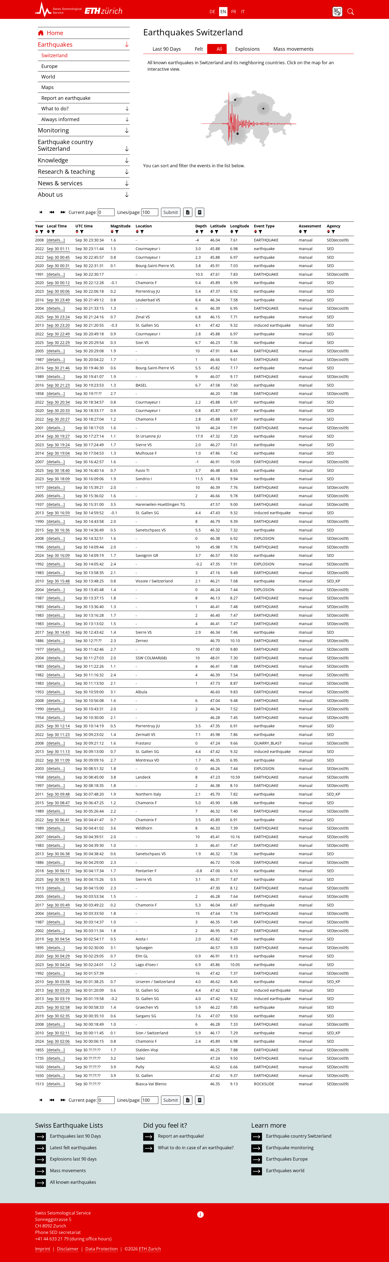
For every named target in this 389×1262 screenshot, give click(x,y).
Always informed (85, 119)
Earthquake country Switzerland (84, 145)
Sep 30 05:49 (58, 905)
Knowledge (84, 160)
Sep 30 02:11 (58, 1032)
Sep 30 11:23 (58, 734)
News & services (84, 183)
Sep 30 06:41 (58, 819)
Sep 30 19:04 (58, 453)
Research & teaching (84, 171)
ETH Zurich (150, 1249)
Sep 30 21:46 (58, 367)
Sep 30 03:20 (58, 990)
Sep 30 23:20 (58, 325)
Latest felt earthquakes (73, 1148)
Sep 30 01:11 (58, 248)
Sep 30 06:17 (58, 870)
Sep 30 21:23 (58, 385)
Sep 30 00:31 (58, 265)
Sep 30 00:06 (58, 291)
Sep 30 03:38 (58, 981)
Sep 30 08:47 (58, 802)
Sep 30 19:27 (58, 436)
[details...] (56, 240)
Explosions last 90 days (73, 1159)
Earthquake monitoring (290, 1148)
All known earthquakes (73, 1182)
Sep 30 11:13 (58, 751)
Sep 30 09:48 (58, 794)
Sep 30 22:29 (58, 342)
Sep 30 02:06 (58, 1041)
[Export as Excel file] (187, 212)
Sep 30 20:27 (58, 419)
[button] (58, 9)
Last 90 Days (164, 49)
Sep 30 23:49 (58, 299)
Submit (170, 212)
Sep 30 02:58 (58, 1007)
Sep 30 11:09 (58, 760)
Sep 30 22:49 (58, 333)
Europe (49, 66)
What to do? (85, 108)
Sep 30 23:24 (58, 316)
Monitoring (84, 130)
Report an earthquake (65, 98)
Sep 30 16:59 (58, 512)
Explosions (245, 48)
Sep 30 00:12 (58, 282)
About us (84, 194)
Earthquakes (84, 44)
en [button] (223, 12)
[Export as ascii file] (199, 212)
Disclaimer (68, 1249)
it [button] (243, 12)
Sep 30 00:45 (58, 257)
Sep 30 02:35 (58, 1015)
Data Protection (101, 1249)
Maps (47, 87)
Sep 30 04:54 (58, 939)
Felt (196, 49)
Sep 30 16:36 (58, 530)
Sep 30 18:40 (58, 470)
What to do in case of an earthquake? (196, 1148)
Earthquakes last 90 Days (75, 1136)
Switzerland (54, 55)
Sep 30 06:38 (58, 853)
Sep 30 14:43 (58, 632)
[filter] (40, 231)
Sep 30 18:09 (58, 478)
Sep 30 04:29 (58, 956)
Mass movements (291, 49)
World (48, 76)
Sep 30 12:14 (58, 725)
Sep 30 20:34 (58, 402)
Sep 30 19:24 (58, 444)
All (217, 49)
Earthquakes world (285, 1171)
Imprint (42, 1249)
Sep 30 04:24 (58, 964)
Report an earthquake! (181, 1136)
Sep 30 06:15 (58, 879)
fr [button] (233, 12)
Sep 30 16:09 (58, 555)
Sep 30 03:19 (58, 998)
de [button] (212, 12)
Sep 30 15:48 (58, 581)
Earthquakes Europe (287, 1159)
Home (50, 33)
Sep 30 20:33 (58, 410)
